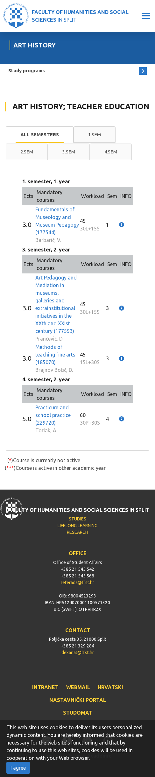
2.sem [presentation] (26, 151)
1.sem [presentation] (94, 134)
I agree (18, 768)
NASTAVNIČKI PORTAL (77, 700)
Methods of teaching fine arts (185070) (55, 354)
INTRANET (45, 687)
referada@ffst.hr (77, 582)
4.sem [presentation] (110, 151)
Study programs (26, 70)
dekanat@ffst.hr (77, 652)
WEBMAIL (78, 687)
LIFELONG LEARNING (77, 525)
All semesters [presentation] (39, 134)
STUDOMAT (77, 713)
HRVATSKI (110, 687)
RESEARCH (77, 532)
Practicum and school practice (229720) (53, 415)
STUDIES (77, 518)
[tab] (40, 135)
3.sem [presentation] (68, 151)
